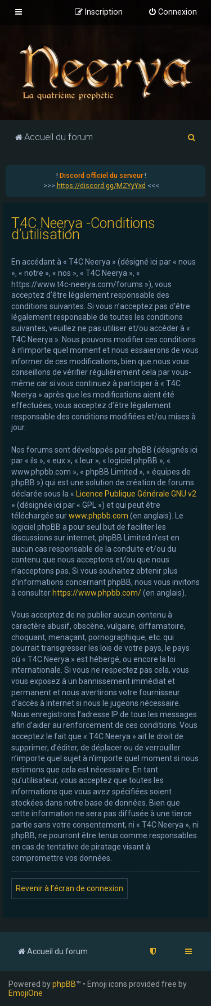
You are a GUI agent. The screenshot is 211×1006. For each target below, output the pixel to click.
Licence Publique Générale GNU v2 (136, 493)
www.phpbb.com (98, 515)
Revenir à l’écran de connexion (69, 888)
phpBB (64, 984)
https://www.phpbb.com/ (96, 592)
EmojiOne (25, 993)
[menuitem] (172, 12)
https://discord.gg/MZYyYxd (101, 186)
